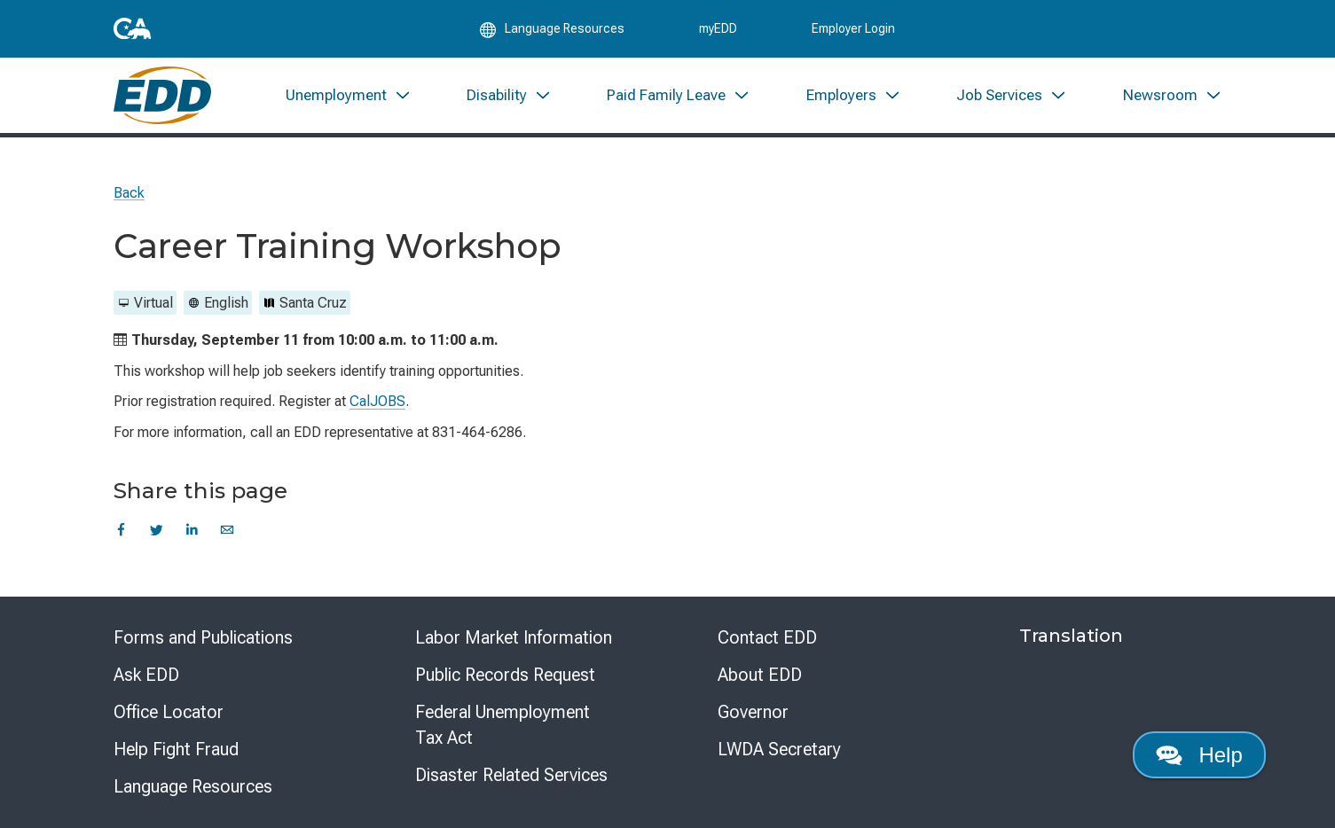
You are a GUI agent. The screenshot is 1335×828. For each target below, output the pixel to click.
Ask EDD (146, 674)
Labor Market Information (513, 637)
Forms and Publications (203, 637)
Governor (753, 712)
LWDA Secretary (779, 749)
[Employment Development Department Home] (163, 95)
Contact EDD (767, 637)
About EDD (760, 674)
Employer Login (853, 28)
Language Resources (193, 786)
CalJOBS (377, 401)
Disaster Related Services (511, 774)
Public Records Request (505, 674)
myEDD (718, 28)
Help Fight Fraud (176, 749)
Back (129, 192)
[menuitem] (347, 95)
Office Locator (169, 712)
